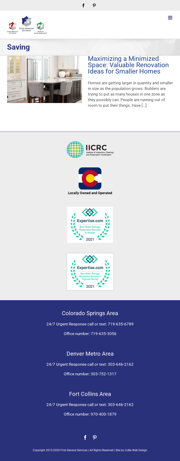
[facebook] (85, 437)
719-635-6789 (121, 324)
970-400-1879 (103, 414)
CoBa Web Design (136, 450)
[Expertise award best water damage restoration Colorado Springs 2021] (90, 254)
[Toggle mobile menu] (170, 17)
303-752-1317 (103, 374)
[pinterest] (94, 437)
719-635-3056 (103, 333)
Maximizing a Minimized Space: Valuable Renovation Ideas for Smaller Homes (128, 65)
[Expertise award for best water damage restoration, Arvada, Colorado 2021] (90, 208)
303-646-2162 (121, 364)
